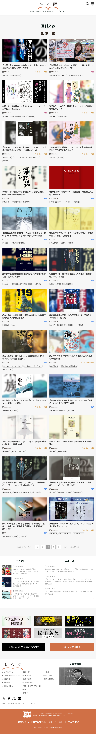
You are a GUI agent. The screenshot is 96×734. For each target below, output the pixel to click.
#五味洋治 (38, 284)
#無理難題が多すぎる (75, 75)
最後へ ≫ (75, 546)
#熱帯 (15, 536)
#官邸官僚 (59, 284)
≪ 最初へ (21, 546)
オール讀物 (48, 676)
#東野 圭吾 (53, 534)
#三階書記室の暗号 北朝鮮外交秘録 (21, 284)
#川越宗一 (6, 243)
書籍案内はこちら (24, 647)
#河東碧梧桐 (16, 202)
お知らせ (7, 683)
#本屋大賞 (31, 116)
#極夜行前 (62, 410)
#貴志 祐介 (6, 75)
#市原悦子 (6, 161)
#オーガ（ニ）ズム (65, 202)
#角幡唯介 (53, 410)
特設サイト (27, 693)
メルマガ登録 (71, 647)
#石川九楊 (6, 202)
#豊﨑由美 (21, 243)
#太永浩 (5, 284)
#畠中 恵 (53, 157)
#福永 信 (76, 202)
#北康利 (52, 492)
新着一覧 (26, 672)
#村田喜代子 (7, 410)
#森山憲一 (71, 410)
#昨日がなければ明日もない (22, 492)
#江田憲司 (68, 284)
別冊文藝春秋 (49, 679)
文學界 (46, 672)
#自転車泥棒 (62, 451)
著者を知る (27, 676)
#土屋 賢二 (62, 75)
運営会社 (7, 679)
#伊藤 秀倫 (53, 75)
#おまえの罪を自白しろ (57, 325)
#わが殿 (60, 157)
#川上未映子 (54, 243)
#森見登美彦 (7, 536)
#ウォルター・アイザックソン (12, 366)
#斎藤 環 (70, 243)
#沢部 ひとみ (7, 157)
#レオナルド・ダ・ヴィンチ (33, 366)
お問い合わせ (8, 686)
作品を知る (27, 679)
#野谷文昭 (23, 536)
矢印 (36, 602)
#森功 (52, 284)
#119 (13, 325)
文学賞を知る (28, 683)
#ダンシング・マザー (18, 451)
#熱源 (14, 243)
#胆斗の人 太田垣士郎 (64, 492)
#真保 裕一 (70, 325)
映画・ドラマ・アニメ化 (32, 686)
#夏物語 (63, 243)
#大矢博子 (36, 492)
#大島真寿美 (54, 366)
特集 (24, 689)
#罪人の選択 (16, 75)
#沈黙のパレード (79, 534)
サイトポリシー (9, 672)
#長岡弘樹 (6, 325)
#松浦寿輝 (25, 202)
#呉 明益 (53, 451)
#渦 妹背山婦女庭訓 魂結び (69, 366)
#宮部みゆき (7, 492)
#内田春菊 (6, 451)
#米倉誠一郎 (77, 492)
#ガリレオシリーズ (65, 534)
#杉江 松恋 (80, 325)
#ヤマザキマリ (7, 369)
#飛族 (15, 410)
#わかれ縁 (62, 116)
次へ (66, 546)
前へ (30, 546)
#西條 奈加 (53, 116)
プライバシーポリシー (12, 676)
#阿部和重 (53, 202)
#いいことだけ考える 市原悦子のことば (26, 157)
